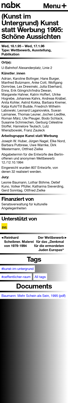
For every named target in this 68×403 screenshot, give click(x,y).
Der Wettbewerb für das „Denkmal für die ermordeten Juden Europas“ (50, 243)
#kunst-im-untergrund (17, 269)
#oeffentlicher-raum (16, 277)
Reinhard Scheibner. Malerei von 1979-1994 (17, 241)
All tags (40, 277)
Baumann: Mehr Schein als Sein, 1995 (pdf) (33, 296)
